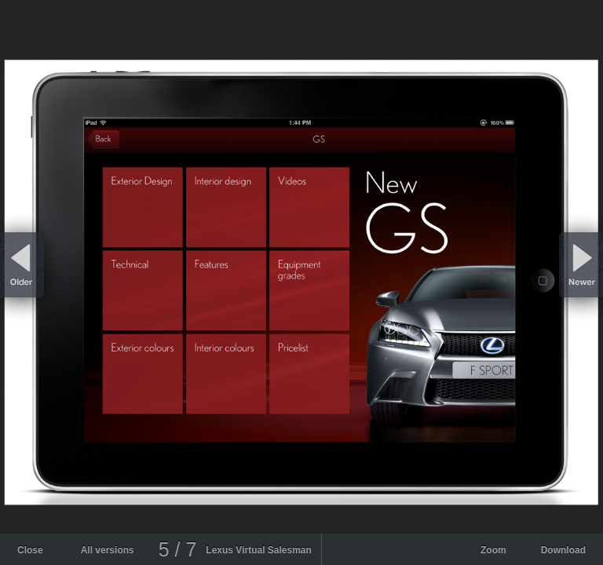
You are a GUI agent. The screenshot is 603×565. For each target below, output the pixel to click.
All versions (107, 550)
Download (563, 550)
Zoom (493, 550)
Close (30, 550)
